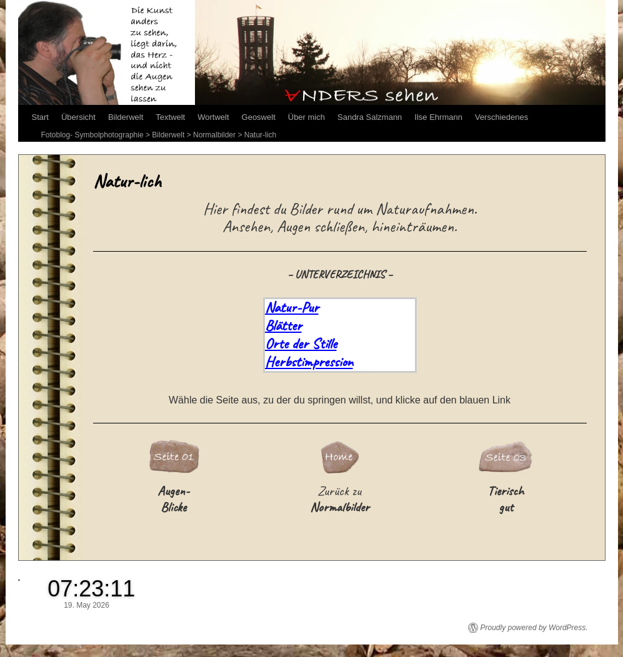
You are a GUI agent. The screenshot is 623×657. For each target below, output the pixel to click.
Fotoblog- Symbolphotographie (92, 135)
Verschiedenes (501, 117)
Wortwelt (213, 117)
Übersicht (78, 117)
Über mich (306, 117)
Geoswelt (259, 117)
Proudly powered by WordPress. (534, 627)
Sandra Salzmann (369, 117)
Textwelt (170, 117)
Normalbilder (214, 135)
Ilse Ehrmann (438, 117)
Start (40, 117)
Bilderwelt (125, 117)
